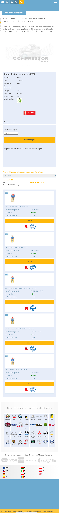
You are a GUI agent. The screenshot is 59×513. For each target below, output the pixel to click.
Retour (53, 20)
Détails (29, 221)
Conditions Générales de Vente (25, 455)
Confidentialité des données (44, 455)
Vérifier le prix (29, 140)
